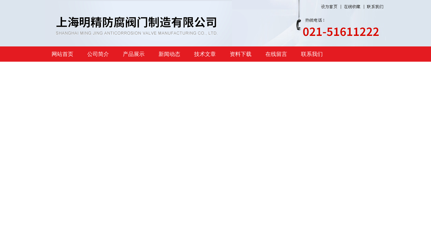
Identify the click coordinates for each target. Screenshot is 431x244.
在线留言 (276, 54)
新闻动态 (169, 54)
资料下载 (240, 54)
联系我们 (312, 54)
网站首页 (62, 54)
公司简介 (98, 54)
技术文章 (205, 54)
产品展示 (134, 54)
